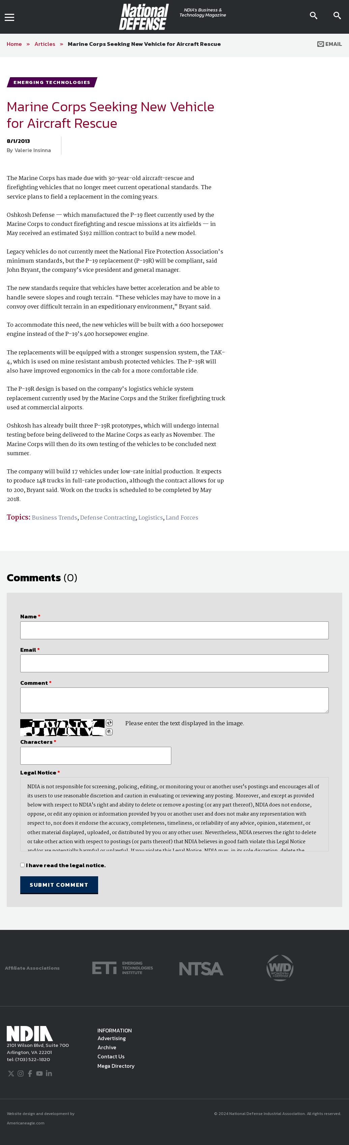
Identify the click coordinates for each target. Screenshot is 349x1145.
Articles (44, 43)
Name (30, 616)
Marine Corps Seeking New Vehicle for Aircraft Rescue (144, 43)
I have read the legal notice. (66, 865)
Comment (36, 682)
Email (329, 43)
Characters (38, 741)
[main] (174, 493)
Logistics (151, 518)
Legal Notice (40, 772)
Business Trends (54, 518)
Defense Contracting (108, 518)
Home (14, 43)
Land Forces (182, 518)
